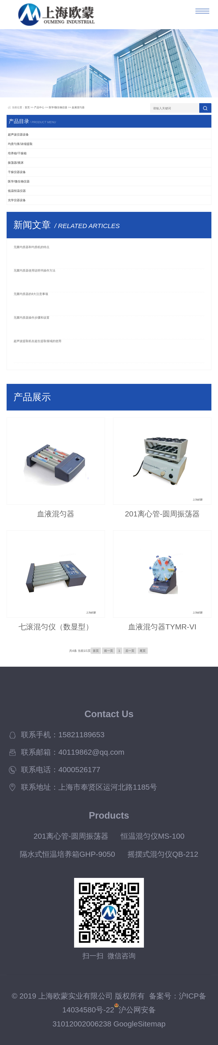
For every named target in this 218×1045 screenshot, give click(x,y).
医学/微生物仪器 (58, 107)
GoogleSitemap (139, 1024)
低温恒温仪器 (17, 190)
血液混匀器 (78, 107)
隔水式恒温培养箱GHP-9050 (67, 854)
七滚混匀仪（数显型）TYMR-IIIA (56, 629)
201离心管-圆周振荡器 (162, 514)
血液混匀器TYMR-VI (162, 627)
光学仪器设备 (17, 200)
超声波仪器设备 (18, 134)
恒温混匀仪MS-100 (152, 836)
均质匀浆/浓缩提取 (20, 144)
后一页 (129, 650)
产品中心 (39, 107)
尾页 (143, 650)
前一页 (108, 650)
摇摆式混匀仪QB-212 (163, 854)
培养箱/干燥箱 (17, 153)
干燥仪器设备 (17, 172)
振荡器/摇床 (16, 162)
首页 (27, 107)
